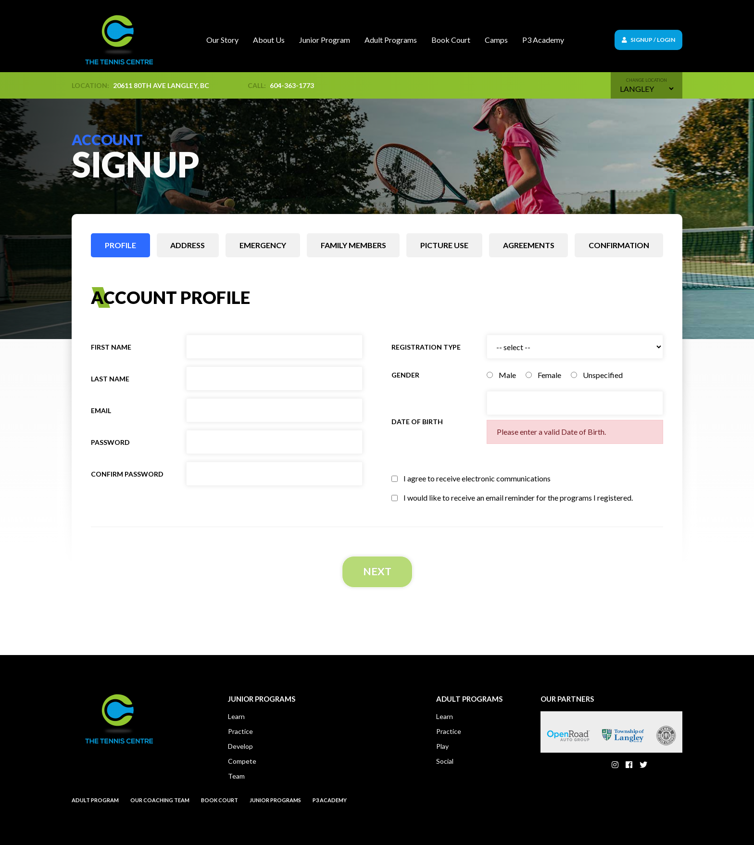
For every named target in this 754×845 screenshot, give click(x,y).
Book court (219, 801)
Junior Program (324, 39)
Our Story (222, 39)
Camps (496, 39)
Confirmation (619, 245)
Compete (242, 762)
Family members (353, 245)
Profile (120, 245)
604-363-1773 (292, 85)
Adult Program (95, 801)
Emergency (262, 245)
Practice (240, 733)
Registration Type (426, 347)
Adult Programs (390, 39)
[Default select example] (646, 89)
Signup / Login (648, 39)
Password (110, 442)
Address (187, 245)
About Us (269, 39)
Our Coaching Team (159, 801)
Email (101, 410)
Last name (110, 379)
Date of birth (417, 421)
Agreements (528, 245)
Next (377, 572)
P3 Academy (543, 39)
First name (111, 347)
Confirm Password (127, 474)
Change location (646, 80)
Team (236, 777)
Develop (240, 748)
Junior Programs (275, 801)
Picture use (444, 245)
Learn (236, 718)
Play (442, 748)
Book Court (450, 39)
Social (444, 762)
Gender (405, 375)
